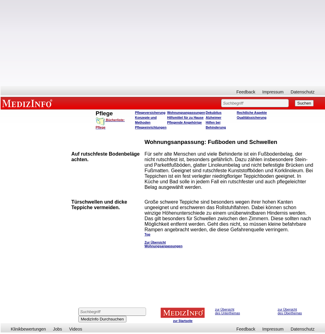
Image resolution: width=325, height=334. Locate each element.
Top (147, 234)
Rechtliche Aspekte (252, 112)
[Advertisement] (163, 43)
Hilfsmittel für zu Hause (185, 117)
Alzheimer (213, 117)
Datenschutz (303, 91)
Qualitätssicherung (252, 117)
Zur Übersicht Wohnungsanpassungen (164, 244)
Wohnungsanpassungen (186, 112)
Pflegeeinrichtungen (150, 127)
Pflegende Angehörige (184, 122)
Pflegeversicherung (150, 112)
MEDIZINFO (28, 103)
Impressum (272, 91)
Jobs (57, 329)
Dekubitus (214, 112)
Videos (75, 329)
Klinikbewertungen (28, 329)
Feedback (245, 91)
